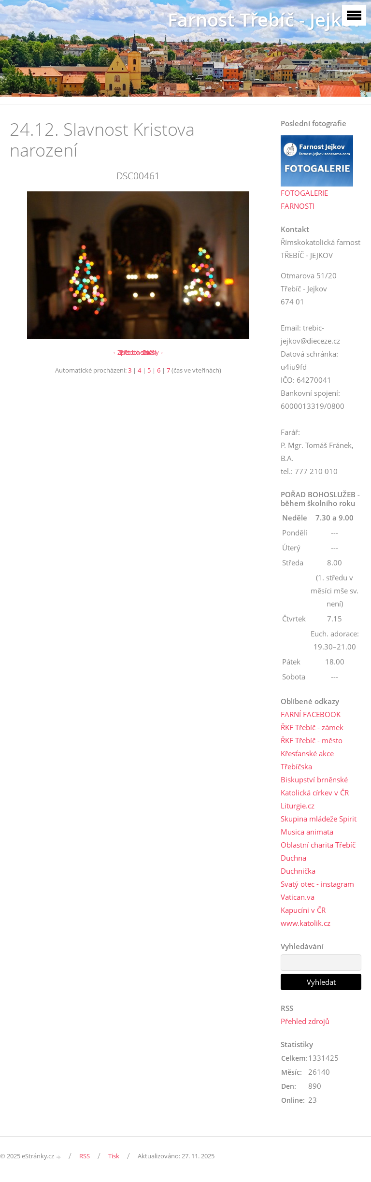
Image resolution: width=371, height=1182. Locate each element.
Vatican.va (297, 897)
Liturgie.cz (297, 805)
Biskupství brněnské (314, 779)
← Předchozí (130, 352)
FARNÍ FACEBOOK (311, 714)
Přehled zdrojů (305, 1021)
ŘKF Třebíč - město (311, 740)
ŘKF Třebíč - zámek (312, 727)
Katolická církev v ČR (315, 792)
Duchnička (298, 871)
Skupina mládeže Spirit (319, 818)
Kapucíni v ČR (303, 910)
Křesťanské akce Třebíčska (307, 760)
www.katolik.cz (305, 923)
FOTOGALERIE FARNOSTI (304, 199)
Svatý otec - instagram (317, 884)
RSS (84, 1156)
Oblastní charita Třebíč (318, 845)
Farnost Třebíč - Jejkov (264, 19)
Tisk (113, 1156)
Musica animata (307, 831)
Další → (153, 352)
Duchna (293, 858)
